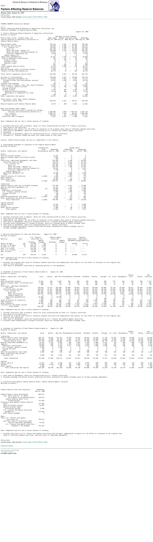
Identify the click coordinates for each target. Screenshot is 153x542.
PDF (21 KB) (42, 17)
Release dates (5, 15)
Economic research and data (12, 533)
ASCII (35, 17)
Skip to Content (63, 11)
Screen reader (27, 17)
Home (2, 533)
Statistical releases (7, 528)
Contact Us (11, 534)
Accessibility (4, 534)
